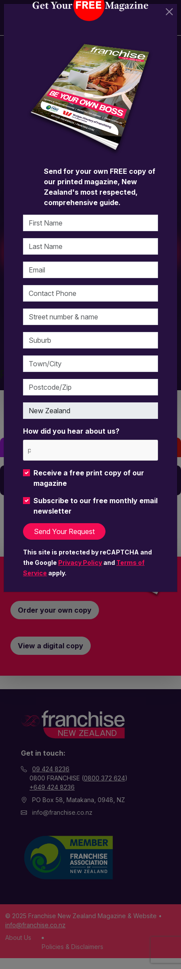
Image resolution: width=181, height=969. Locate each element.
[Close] (169, 12)
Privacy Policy (80, 562)
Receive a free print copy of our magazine (88, 478)
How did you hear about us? (71, 431)
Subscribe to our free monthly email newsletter (95, 505)
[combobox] (90, 450)
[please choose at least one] (29, 450)
